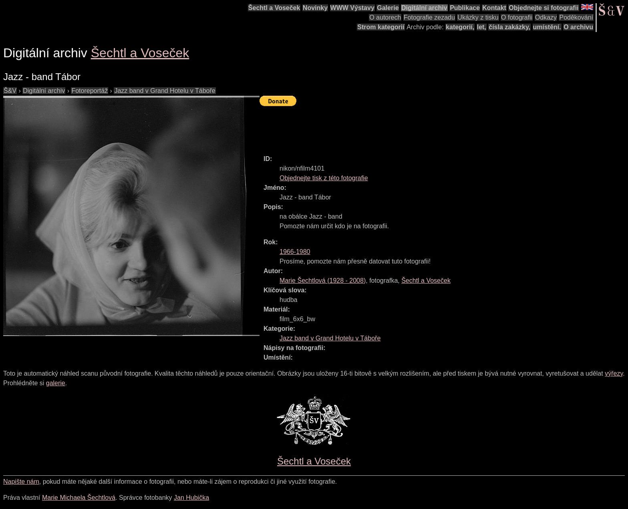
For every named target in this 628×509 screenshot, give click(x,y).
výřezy (614, 373)
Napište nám (21, 481)
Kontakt (494, 7)
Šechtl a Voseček (274, 7)
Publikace (465, 7)
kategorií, (460, 27)
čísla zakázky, (509, 27)
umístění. (547, 27)
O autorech (385, 17)
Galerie (388, 7)
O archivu (578, 27)
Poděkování (576, 17)
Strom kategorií (380, 27)
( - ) (323, 280)
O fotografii (516, 17)
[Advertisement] (405, 127)
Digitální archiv (424, 7)
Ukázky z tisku (477, 17)
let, (481, 27)
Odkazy (546, 17)
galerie (55, 383)
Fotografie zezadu (429, 17)
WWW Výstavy (352, 7)
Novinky (315, 7)
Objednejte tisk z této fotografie (324, 178)
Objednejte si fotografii (543, 7)
